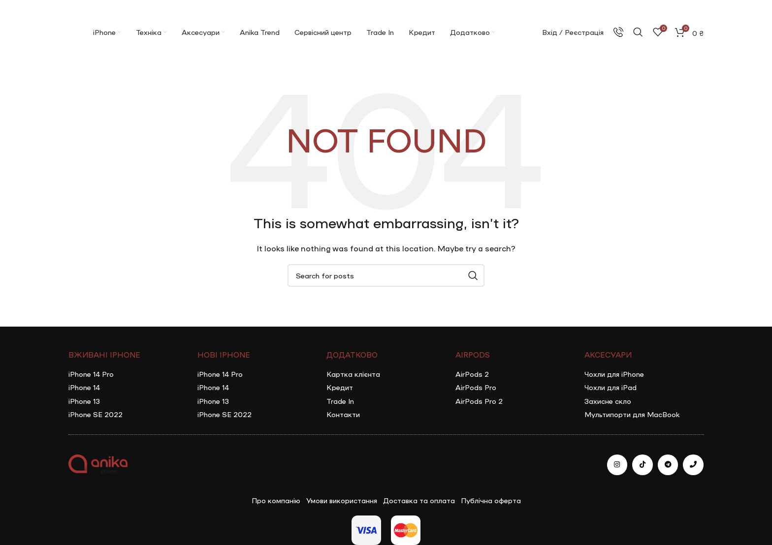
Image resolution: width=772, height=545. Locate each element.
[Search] (638, 32)
